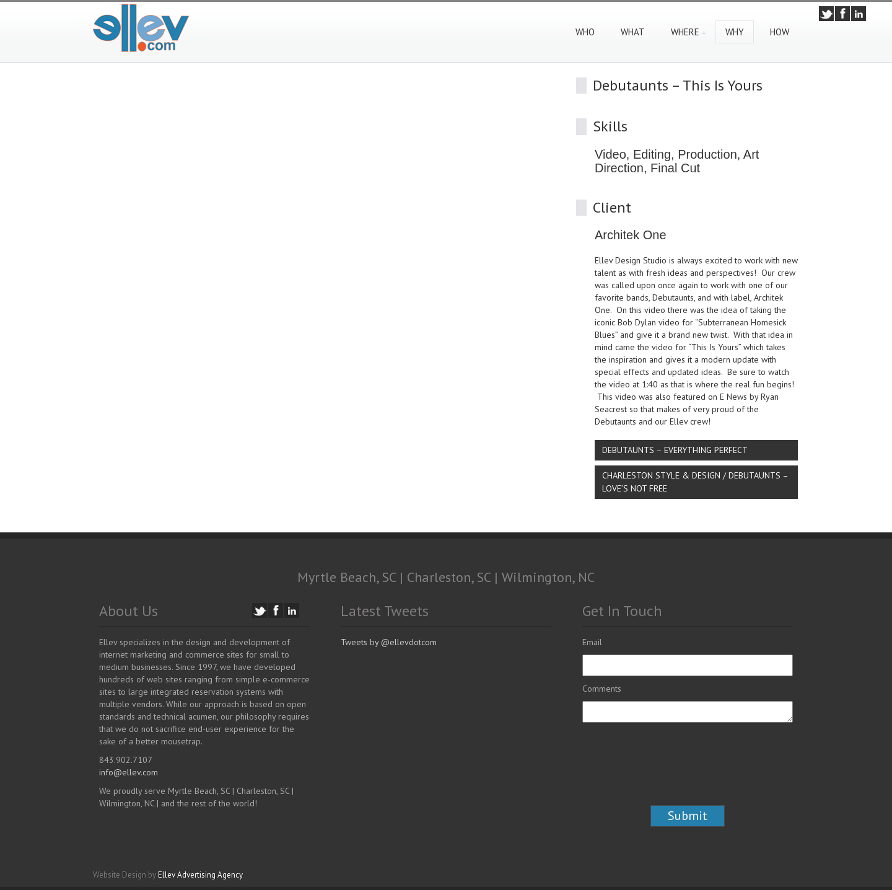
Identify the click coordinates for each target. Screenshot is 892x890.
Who (585, 32)
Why (734, 32)
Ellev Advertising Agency (200, 875)
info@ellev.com (128, 772)
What (633, 32)
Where (685, 32)
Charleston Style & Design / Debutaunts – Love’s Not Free (695, 482)
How (779, 32)
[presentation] (676, 775)
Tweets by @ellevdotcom (389, 642)
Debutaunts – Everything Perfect (675, 450)
